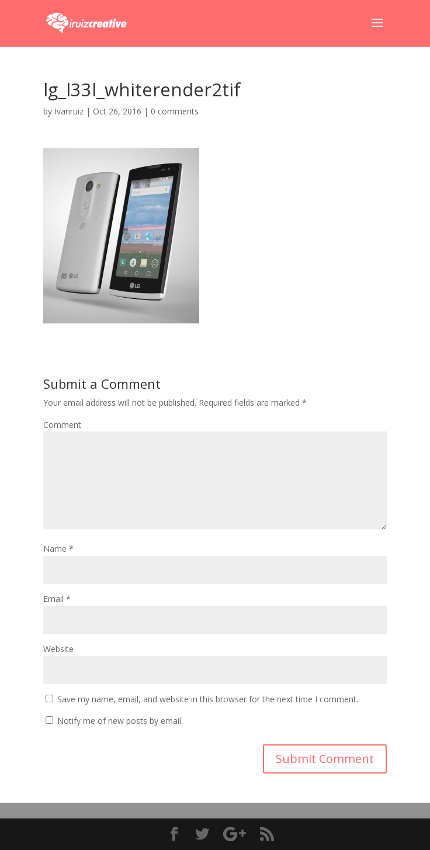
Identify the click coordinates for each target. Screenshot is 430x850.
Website (58, 648)
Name (58, 548)
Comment (62, 424)
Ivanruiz (69, 111)
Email (57, 598)
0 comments (175, 111)
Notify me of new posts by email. (120, 720)
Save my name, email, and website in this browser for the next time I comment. (207, 699)
